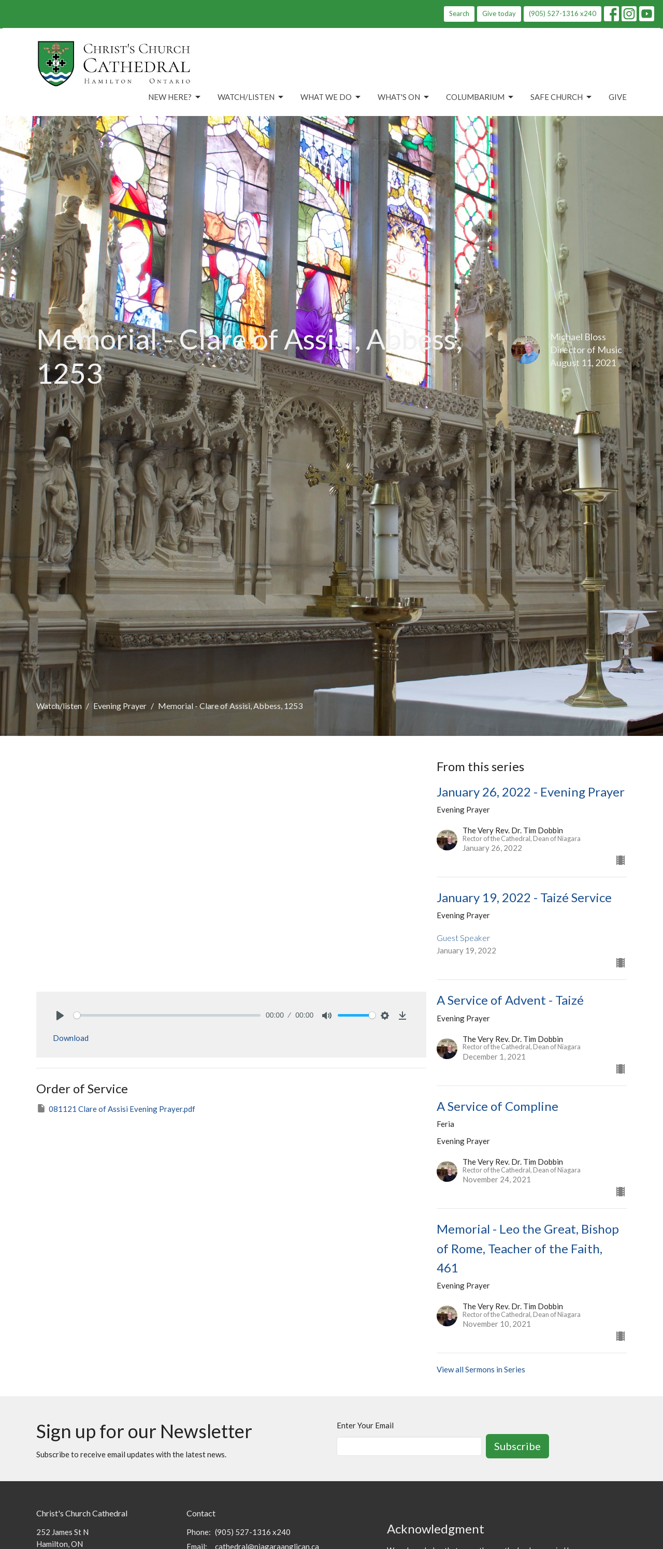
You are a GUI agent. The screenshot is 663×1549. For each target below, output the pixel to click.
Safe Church (561, 97)
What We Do (331, 97)
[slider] (167, 1015)
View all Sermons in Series (481, 1369)
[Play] (60, 1015)
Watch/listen (59, 706)
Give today (499, 13)
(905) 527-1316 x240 (562, 13)
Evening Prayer (120, 706)
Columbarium (480, 97)
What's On (404, 97)
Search (459, 13)
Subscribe (517, 1446)
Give (618, 97)
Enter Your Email (365, 1425)
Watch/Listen (251, 97)
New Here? (175, 97)
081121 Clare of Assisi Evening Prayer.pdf (115, 1108)
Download (71, 1038)
